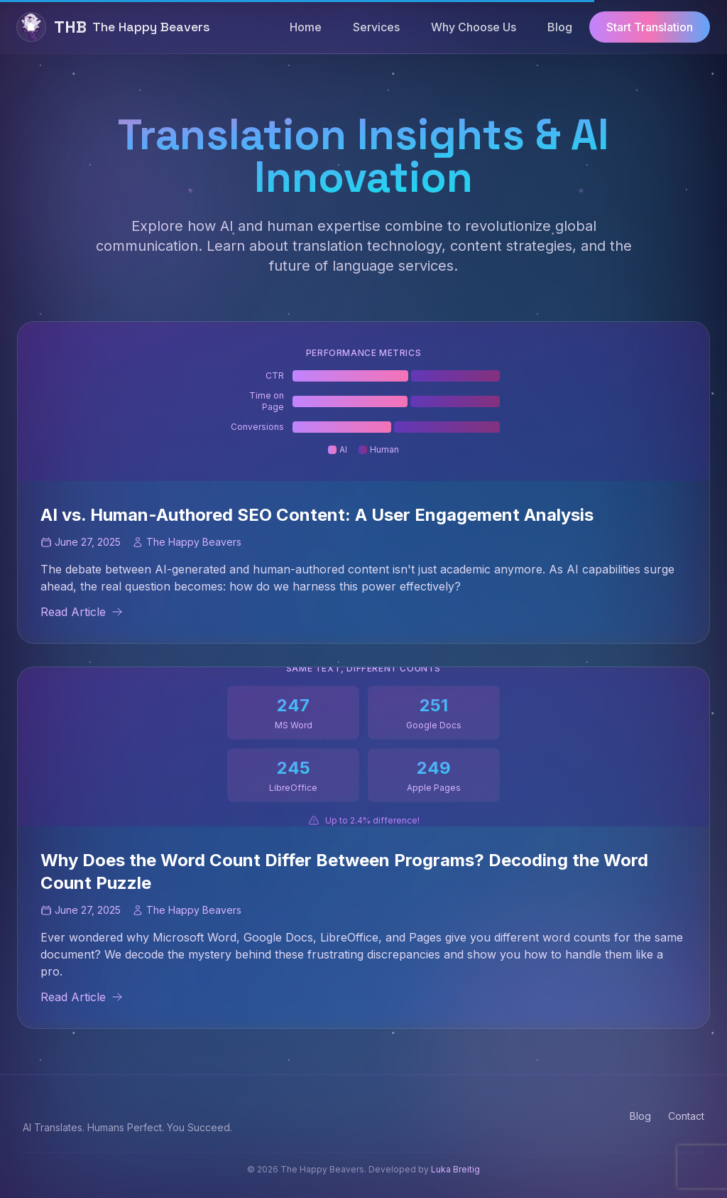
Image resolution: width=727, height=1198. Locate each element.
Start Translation (649, 27)
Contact (686, 1116)
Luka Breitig (455, 1169)
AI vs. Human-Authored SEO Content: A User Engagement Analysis (317, 514)
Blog (640, 1116)
